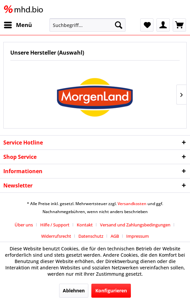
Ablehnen (74, 290)
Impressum (137, 236)
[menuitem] (17, 25)
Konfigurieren (111, 290)
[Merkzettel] (146, 25)
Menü (18, 24)
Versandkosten (132, 203)
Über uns (24, 225)
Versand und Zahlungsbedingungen (135, 225)
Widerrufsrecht (56, 236)
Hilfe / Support (54, 225)
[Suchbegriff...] (87, 25)
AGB (115, 236)
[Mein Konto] (163, 25)
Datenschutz (90, 236)
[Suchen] (119, 25)
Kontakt (85, 225)
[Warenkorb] (179, 25)
